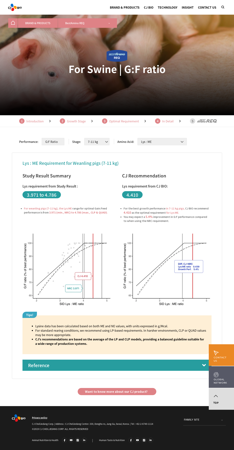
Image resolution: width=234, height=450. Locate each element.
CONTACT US (207, 7)
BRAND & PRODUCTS (124, 7)
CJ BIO (148, 7)
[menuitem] (13, 23)
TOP (216, 403)
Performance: (28, 141)
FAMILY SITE (191, 419)
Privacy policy (39, 417)
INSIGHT (188, 7)
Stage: (76, 141)
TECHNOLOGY (167, 7)
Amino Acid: (125, 141)
